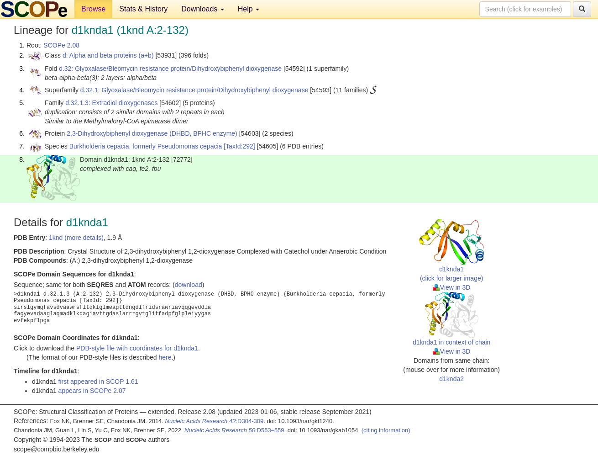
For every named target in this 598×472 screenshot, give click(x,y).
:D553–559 (234, 430)
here (164, 357)
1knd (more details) (76, 237)
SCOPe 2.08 (61, 45)
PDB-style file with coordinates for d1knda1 (137, 348)
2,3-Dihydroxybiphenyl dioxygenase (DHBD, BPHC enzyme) (152, 133)
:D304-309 (214, 421)
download (188, 284)
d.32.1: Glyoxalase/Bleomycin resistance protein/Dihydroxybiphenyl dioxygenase (194, 90)
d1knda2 (451, 378)
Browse (93, 9)
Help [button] (248, 9)
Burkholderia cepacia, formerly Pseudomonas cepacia (145, 146)
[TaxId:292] (239, 146)
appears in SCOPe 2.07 (92, 390)
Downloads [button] (202, 9)
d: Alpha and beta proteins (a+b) (108, 55)
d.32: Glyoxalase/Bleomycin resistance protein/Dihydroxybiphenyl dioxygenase (170, 68)
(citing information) (386, 430)
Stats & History (143, 9)
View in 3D (452, 287)
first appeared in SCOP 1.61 (98, 381)
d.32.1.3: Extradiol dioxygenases (111, 102)
